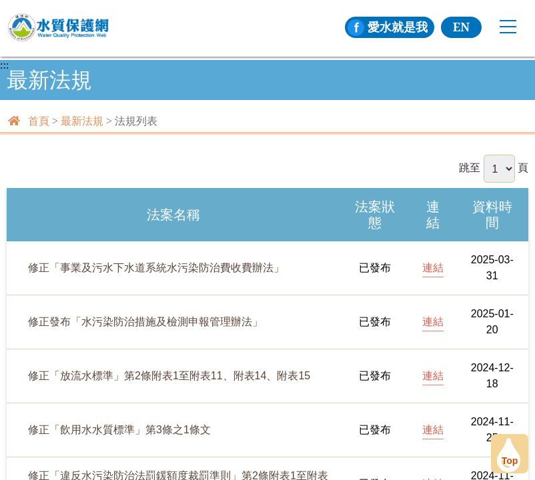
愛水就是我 (388, 27)
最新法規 (82, 121)
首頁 (38, 121)
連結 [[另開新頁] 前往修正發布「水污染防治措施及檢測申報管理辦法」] (433, 321)
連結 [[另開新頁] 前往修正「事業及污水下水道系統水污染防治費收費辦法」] (433, 267)
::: (4, 65)
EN (461, 27)
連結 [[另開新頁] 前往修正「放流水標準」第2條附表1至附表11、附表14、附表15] (433, 375)
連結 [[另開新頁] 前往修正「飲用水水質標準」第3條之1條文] (433, 429)
